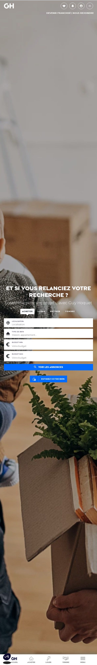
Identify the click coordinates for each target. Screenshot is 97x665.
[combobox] (51, 335)
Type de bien (18, 332)
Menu (82, 659)
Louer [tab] (41, 311)
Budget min (17, 342)
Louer (48, 659)
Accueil (14, 658)
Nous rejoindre (83, 13)
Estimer (55, 311)
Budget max (17, 354)
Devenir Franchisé (58, 13)
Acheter (31, 659)
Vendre (65, 659)
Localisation (18, 321)
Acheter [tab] (27, 311)
